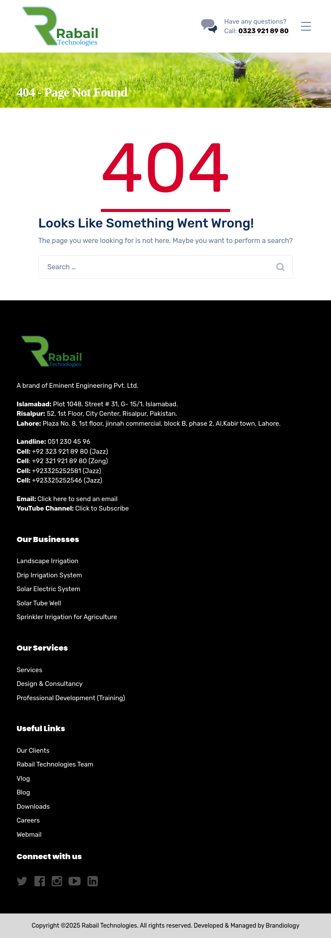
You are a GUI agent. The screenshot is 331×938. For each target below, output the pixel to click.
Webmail (28, 834)
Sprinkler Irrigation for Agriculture (66, 617)
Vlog (23, 778)
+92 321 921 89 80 (59, 461)
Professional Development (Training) (70, 698)
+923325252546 (57, 480)
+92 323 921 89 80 (60, 451)
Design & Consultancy (49, 684)
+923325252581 (56, 471)
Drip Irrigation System (49, 575)
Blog (23, 792)
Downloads (33, 806)
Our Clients (32, 750)
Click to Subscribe (102, 508)
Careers (28, 820)
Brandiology (283, 925)
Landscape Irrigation (47, 561)
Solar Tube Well (38, 603)
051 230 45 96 (68, 442)
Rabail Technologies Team (54, 764)
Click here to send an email (77, 499)
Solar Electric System (48, 589)
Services (29, 670)
